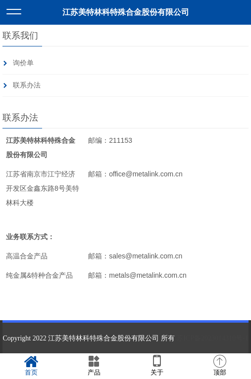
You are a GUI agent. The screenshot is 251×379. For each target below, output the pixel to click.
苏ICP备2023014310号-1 (212, 338)
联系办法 (27, 85)
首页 (31, 365)
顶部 (219, 365)
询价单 (23, 63)
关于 (157, 365)
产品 (94, 365)
